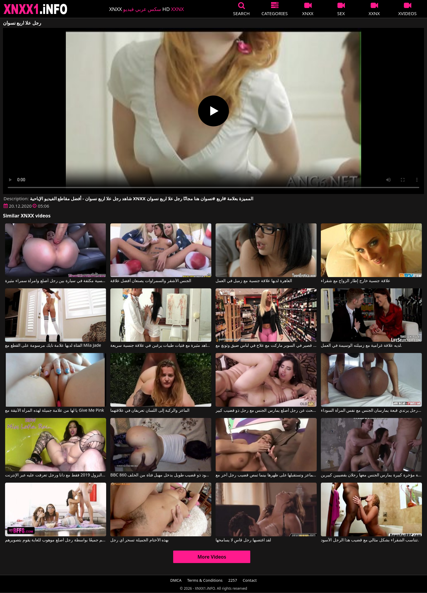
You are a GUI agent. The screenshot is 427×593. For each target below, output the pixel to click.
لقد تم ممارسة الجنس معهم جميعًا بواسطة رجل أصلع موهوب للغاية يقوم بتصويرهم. (55, 540)
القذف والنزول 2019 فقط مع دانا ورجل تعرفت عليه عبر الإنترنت (55, 475)
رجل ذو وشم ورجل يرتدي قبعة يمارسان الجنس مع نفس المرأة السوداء (371, 410)
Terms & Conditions (204, 580)
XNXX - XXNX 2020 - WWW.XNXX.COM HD (35, 9)
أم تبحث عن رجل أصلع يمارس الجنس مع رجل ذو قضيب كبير (266, 410)
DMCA (175, 580)
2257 (232, 580)
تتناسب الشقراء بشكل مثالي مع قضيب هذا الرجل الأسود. (370, 540)
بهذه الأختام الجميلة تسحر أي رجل (139, 540)
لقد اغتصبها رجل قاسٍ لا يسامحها (243, 540)
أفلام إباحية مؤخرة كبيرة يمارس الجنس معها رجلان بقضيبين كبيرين (371, 475)
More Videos (211, 557)
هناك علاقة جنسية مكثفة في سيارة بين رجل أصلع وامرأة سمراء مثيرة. (55, 281)
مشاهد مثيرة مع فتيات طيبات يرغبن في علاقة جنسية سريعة (160, 345)
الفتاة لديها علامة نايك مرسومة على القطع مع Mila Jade (53, 345)
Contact (250, 580)
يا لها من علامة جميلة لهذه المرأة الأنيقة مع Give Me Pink (54, 410)
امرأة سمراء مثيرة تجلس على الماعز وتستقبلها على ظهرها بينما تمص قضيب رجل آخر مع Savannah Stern (266, 475)
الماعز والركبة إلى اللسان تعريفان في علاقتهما (149, 410)
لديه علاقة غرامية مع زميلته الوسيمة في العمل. (361, 345)
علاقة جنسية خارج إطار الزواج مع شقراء (355, 281)
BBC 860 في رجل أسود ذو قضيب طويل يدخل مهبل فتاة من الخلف (160, 475)
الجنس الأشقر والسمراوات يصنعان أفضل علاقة (150, 281)
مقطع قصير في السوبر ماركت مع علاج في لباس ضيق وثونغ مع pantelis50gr (266, 345)
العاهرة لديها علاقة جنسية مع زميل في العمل (254, 281)
